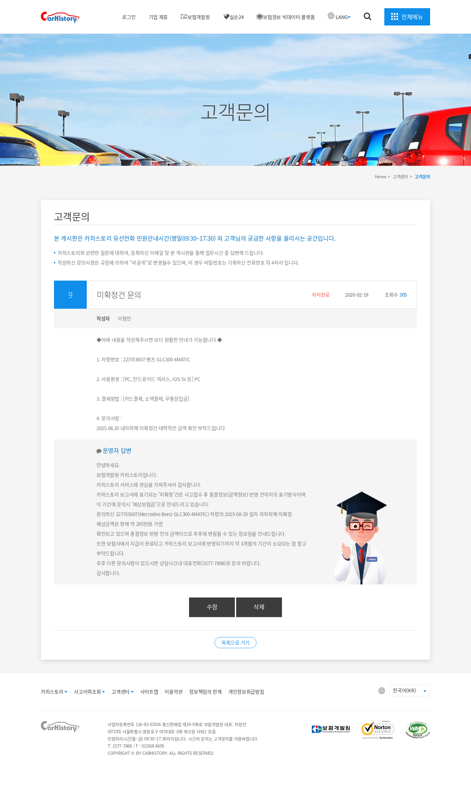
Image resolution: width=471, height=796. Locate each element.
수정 (212, 606)
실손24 (233, 17)
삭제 (258, 606)
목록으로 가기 (235, 642)
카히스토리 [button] (54, 691)
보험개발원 (195, 17)
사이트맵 (149, 691)
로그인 (128, 17)
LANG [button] (343, 17)
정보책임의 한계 (205, 691)
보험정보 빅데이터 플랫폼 (285, 17)
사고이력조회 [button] (89, 691)
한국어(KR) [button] (410, 690)
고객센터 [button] (123, 691)
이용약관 (174, 691)
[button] (252, 294)
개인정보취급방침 (246, 691)
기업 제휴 (158, 17)
